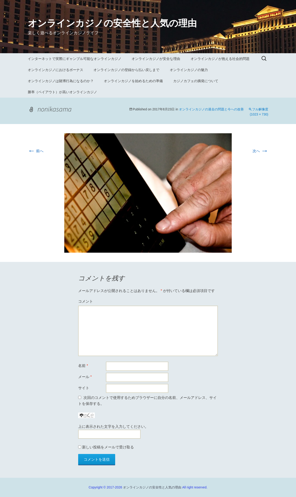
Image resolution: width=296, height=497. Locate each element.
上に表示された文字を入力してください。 (113, 427)
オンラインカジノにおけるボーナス (55, 70)
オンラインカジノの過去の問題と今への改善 (211, 109)
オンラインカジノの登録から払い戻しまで (126, 70)
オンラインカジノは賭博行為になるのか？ (61, 81)
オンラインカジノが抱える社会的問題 (220, 59)
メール (85, 377)
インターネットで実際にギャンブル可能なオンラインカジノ (74, 59)
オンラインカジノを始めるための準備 (133, 81)
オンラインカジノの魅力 (189, 70)
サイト (83, 388)
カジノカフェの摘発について (195, 81)
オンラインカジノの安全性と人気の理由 (152, 487)
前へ (35, 151)
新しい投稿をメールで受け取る (108, 447)
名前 (83, 366)
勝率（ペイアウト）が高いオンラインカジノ (62, 92)
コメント (85, 301)
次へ (260, 151)
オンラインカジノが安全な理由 (156, 59)
